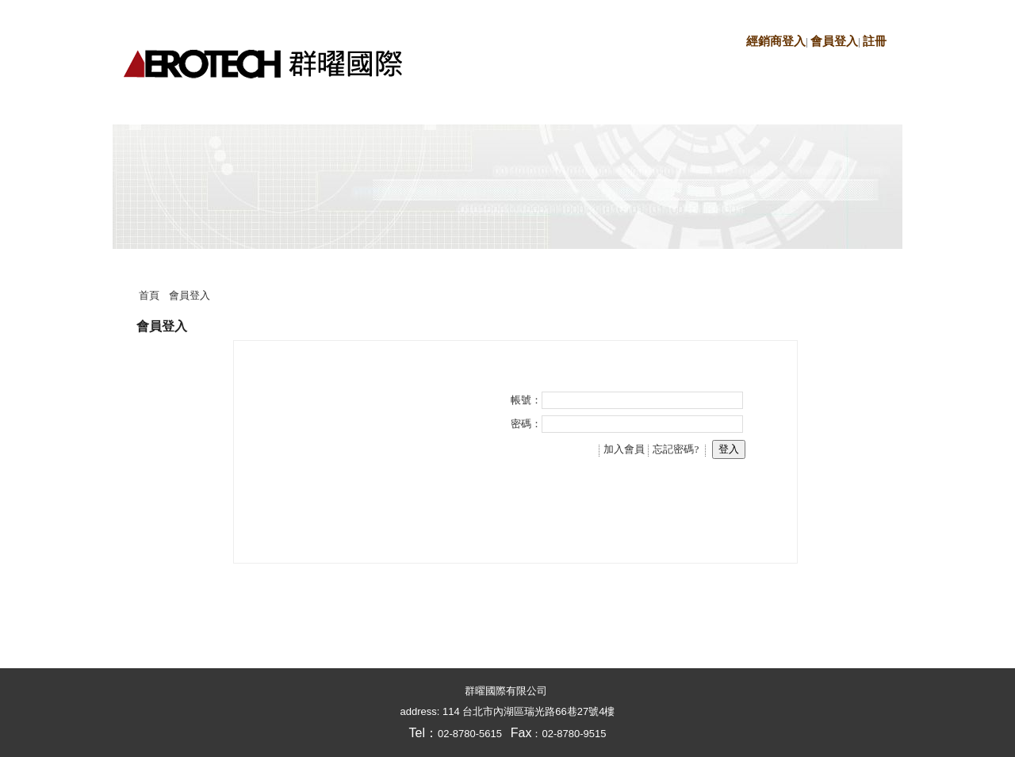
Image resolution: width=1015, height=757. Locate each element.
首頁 (149, 295)
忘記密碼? (676, 449)
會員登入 (834, 41)
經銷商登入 (776, 41)
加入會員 (624, 449)
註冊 (875, 41)
